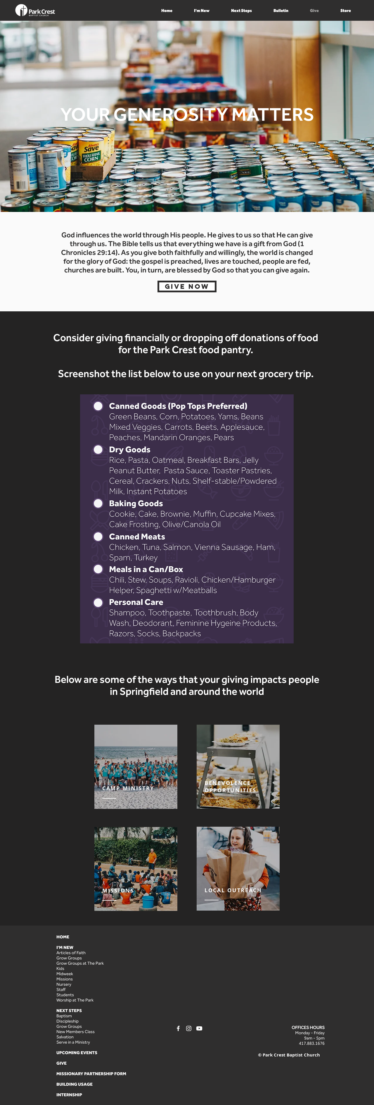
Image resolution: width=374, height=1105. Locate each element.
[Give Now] (187, 286)
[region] (135, 767)
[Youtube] (199, 1028)
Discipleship (67, 1021)
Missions (64, 979)
